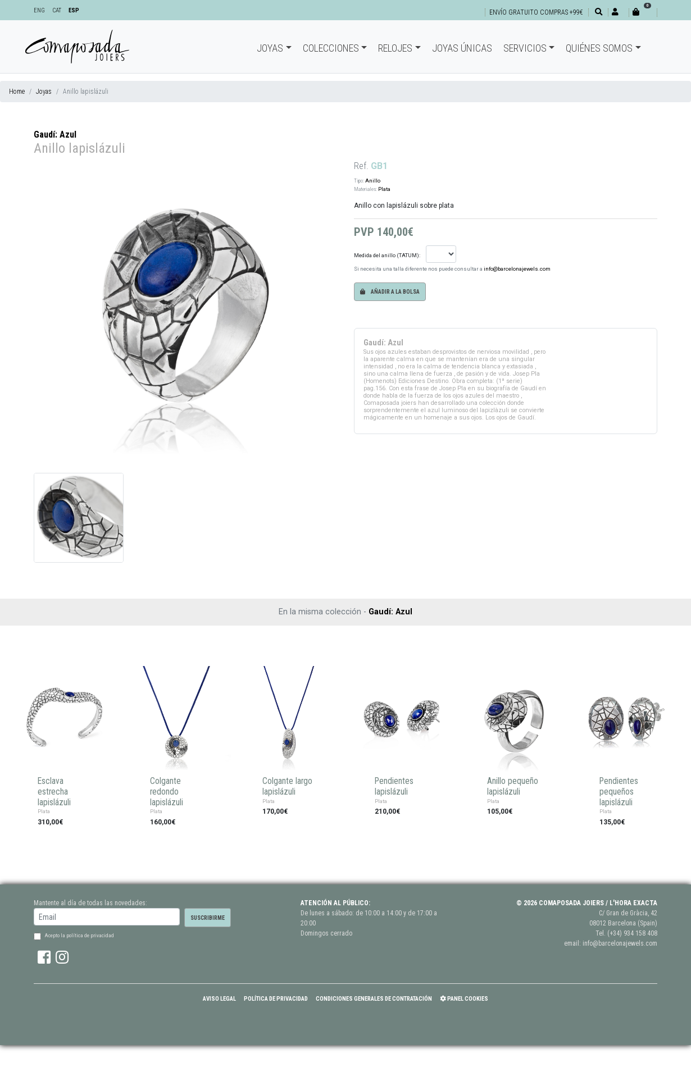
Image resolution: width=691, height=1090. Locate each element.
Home (17, 91)
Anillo (372, 180)
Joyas (270, 48)
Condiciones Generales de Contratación (374, 998)
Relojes (395, 48)
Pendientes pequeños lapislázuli (618, 791)
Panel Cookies (464, 998)
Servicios (525, 48)
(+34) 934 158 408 (632, 933)
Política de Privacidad (276, 998)
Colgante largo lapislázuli (287, 786)
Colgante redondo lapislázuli (166, 791)
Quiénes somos (599, 48)
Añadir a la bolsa (390, 292)
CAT (56, 10)
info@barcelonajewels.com (517, 269)
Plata (384, 189)
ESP (74, 10)
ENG (39, 10)
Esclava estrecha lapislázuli (54, 791)
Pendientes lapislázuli (394, 786)
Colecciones (331, 48)
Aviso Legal (219, 998)
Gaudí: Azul (55, 134)
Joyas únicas (462, 48)
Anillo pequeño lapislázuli (512, 786)
